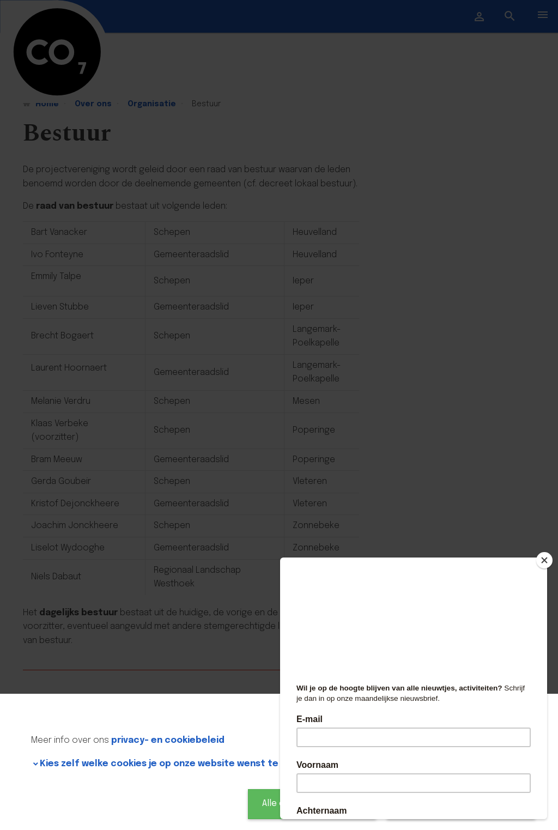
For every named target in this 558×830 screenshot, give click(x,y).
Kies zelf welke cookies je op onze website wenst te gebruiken (183, 763)
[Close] (544, 560)
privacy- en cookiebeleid (168, 740)
